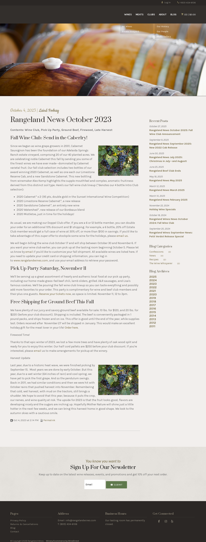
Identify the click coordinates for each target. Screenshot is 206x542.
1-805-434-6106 (186, 2)
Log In (166, 2)
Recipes (159, 259)
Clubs (151, 14)
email (29, 252)
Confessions (162, 251)
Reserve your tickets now (55, 294)
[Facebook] (159, 519)
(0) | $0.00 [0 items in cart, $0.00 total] (188, 14)
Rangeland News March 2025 (167, 190)
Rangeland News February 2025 (168, 199)
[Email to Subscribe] (95, 483)
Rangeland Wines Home (36, 14)
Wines (128, 14)
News (158, 255)
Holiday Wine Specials (162, 209)
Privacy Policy (18, 518)
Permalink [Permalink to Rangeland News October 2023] (47, 420)
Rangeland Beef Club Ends (165, 170)
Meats (140, 14)
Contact (14, 529)
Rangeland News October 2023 (61, 119)
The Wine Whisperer (166, 263)
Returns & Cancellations (24, 521)
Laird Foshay (49, 110)
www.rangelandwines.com (31, 260)
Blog (173, 14)
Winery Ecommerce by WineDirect (62, 538)
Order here (71, 327)
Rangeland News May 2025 (165, 180)
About (163, 14)
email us (122, 236)
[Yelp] (172, 519)
